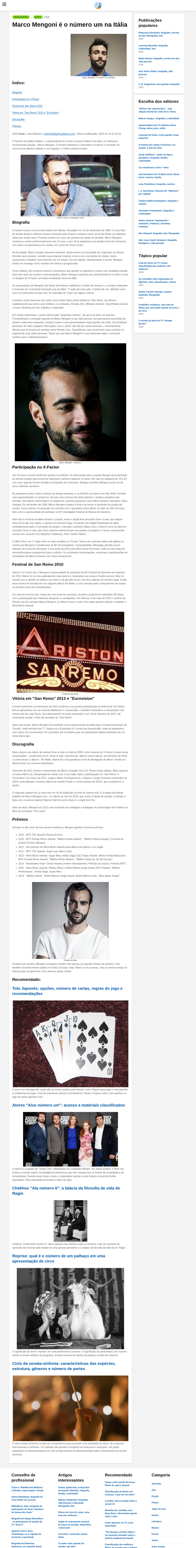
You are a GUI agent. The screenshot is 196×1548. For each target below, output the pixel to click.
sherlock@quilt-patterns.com (59, 134)
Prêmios (16, 126)
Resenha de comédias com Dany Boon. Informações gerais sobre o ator (121, 1513)
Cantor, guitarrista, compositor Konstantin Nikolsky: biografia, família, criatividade (74, 1490)
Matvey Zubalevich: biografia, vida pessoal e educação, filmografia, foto (73, 1503)
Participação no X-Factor (25, 99)
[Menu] (4, 4)
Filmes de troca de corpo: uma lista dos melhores (73, 1514)
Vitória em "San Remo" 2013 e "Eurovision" (35, 112)
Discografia (18, 119)
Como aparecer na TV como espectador (119, 1524)
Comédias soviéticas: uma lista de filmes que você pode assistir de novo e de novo (159, 307)
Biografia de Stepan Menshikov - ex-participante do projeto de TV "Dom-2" (27, 1521)
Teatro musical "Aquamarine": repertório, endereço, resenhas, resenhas (155, 223)
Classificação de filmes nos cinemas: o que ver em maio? (120, 1493)
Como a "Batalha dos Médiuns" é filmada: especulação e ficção (27, 1489)
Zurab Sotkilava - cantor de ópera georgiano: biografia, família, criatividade (156, 157)
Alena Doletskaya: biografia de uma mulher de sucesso (27, 1498)
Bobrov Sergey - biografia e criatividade (159, 118)
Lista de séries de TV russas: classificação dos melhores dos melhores (155, 266)
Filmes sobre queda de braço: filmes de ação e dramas (120, 1483)
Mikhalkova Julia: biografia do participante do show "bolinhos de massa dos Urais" (27, 1509)
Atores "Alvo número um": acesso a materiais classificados (68, 1105)
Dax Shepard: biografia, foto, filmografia (159, 233)
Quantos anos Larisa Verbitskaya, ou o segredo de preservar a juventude (26, 1534)
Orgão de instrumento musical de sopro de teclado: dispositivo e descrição (74, 1524)
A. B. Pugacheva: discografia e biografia (159, 84)
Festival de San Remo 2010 (27, 106)
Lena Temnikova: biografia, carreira (157, 184)
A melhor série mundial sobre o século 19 (121, 1502)
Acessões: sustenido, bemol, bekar (73, 1535)
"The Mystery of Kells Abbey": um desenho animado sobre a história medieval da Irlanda (120, 1535)
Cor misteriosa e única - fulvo (154, 167)
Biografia (17, 92)
